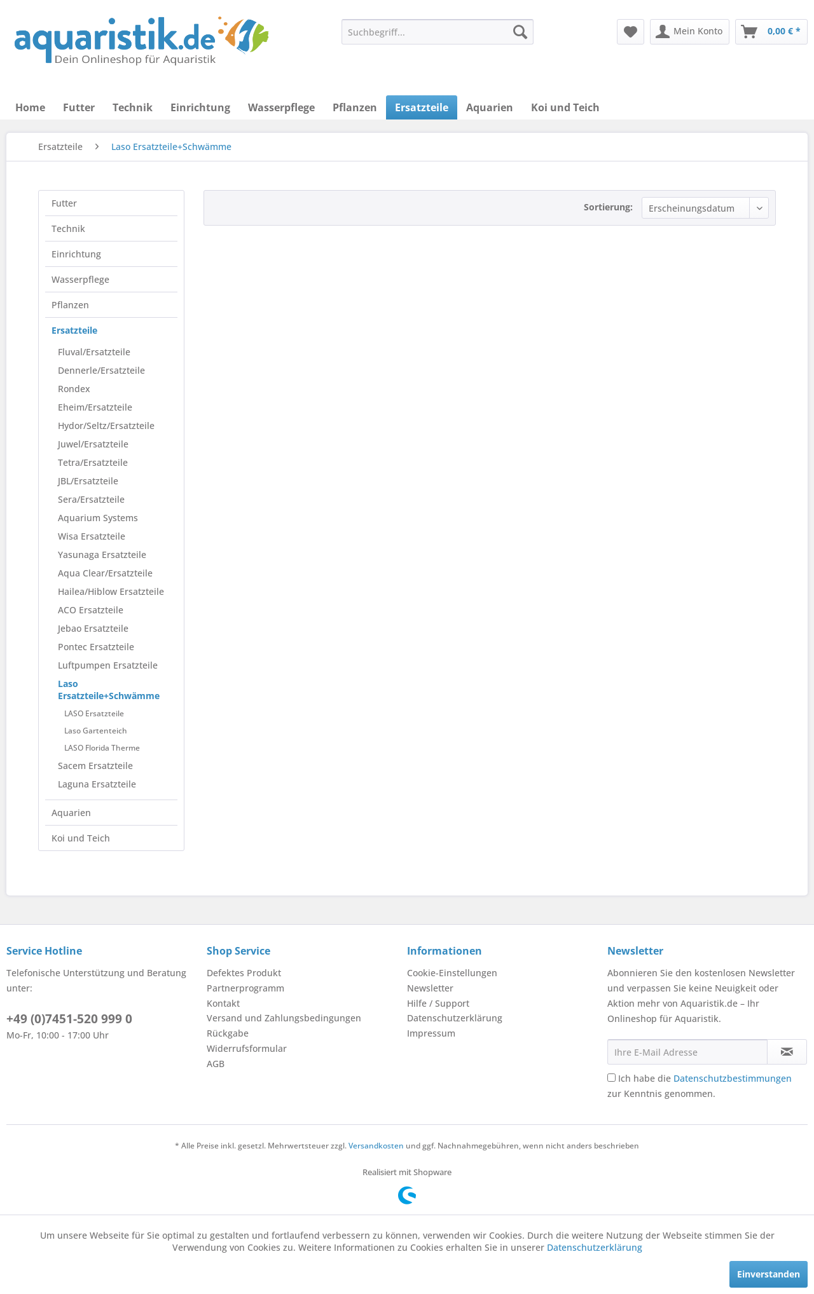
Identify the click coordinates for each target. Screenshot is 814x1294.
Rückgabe (228, 1033)
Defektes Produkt (244, 973)
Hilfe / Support (438, 1003)
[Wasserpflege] (281, 107)
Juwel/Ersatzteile (93, 444)
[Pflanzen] (355, 107)
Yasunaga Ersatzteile (102, 554)
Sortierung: (608, 207)
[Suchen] (520, 31)
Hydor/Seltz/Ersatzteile (106, 425)
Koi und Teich (81, 838)
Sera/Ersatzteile (91, 499)
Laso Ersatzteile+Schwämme (109, 690)
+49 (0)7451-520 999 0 (69, 1019)
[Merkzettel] (630, 31)
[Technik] (133, 107)
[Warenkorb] (771, 31)
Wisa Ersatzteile (91, 536)
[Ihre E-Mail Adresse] (687, 1052)
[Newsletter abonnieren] (787, 1052)
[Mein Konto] (689, 31)
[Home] (30, 107)
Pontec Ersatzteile (96, 647)
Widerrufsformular (247, 1048)
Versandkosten (376, 1145)
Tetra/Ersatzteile (93, 462)
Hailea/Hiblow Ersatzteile (111, 591)
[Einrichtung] (200, 107)
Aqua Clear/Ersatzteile (105, 573)
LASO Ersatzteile (94, 713)
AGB (215, 1064)
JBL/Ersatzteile (88, 481)
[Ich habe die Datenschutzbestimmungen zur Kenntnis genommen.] (611, 1077)
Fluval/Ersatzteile (94, 352)
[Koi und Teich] (565, 107)
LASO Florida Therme (102, 747)
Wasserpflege (80, 279)
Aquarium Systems (98, 518)
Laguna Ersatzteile (97, 784)
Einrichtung (76, 254)
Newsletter (430, 988)
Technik (68, 228)
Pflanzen (70, 305)
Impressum (431, 1033)
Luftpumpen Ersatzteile (108, 665)
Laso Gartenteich (95, 730)
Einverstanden (768, 1274)
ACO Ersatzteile (90, 610)
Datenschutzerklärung (454, 1018)
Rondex (74, 389)
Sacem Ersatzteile (95, 765)
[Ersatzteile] (421, 107)
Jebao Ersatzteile (93, 628)
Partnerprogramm (245, 988)
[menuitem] (437, 31)
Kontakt (223, 1003)
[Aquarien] (489, 107)
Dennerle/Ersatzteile (101, 370)
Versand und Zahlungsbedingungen (284, 1018)
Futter (64, 203)
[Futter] (79, 107)
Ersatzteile (74, 330)
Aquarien (71, 813)
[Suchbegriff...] (437, 31)
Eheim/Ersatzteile (95, 407)
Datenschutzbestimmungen (732, 1078)
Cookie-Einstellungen (452, 973)
